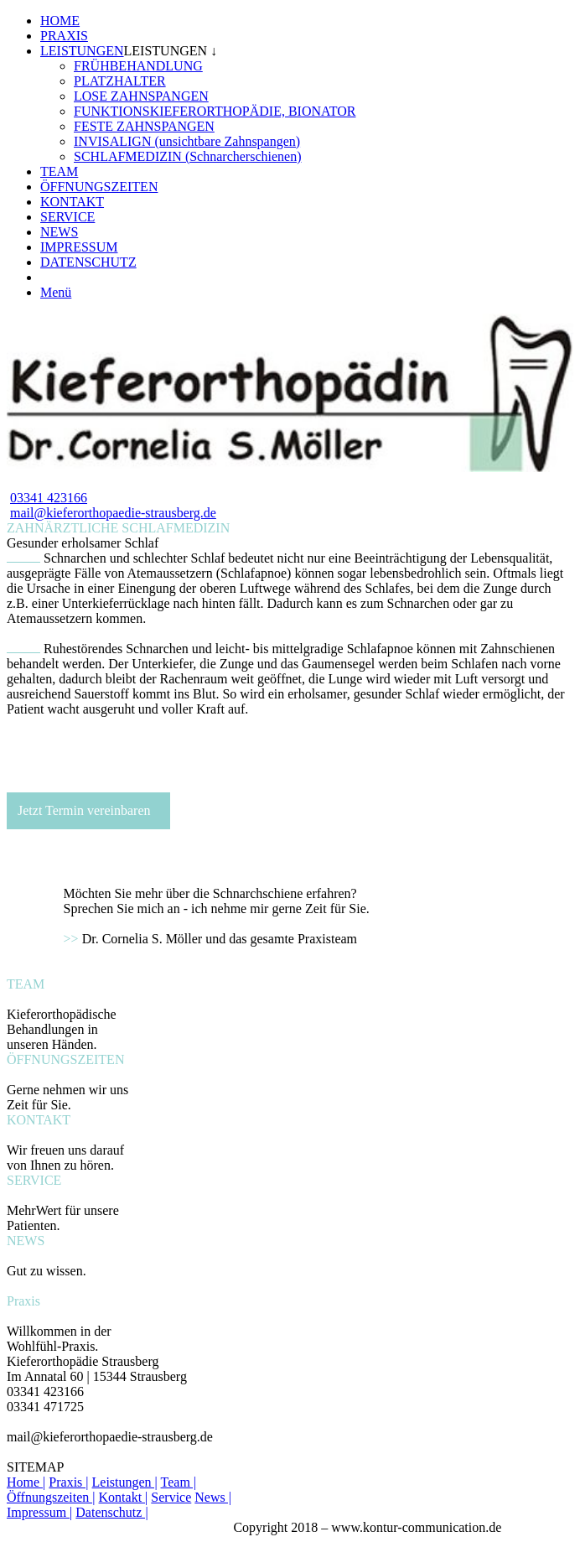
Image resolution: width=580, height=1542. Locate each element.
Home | (26, 1482)
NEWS (59, 232)
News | (212, 1497)
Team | (179, 1482)
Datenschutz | (111, 1512)
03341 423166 (48, 498)
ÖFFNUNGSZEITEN (99, 186)
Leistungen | (125, 1482)
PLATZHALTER (120, 81)
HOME (60, 20)
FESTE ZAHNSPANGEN (144, 126)
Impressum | (39, 1512)
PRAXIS (64, 36)
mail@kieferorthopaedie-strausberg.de (113, 513)
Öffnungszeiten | (51, 1497)
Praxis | (68, 1482)
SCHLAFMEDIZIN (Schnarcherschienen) (187, 156)
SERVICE (67, 217)
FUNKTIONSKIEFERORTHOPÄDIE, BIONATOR (215, 111)
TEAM (59, 171)
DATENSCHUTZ (88, 262)
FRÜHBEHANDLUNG (138, 66)
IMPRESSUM (78, 247)
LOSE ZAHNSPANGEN (141, 96)
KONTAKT (72, 202)
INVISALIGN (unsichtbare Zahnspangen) (187, 141)
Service (171, 1497)
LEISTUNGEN (82, 51)
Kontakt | (123, 1497)
